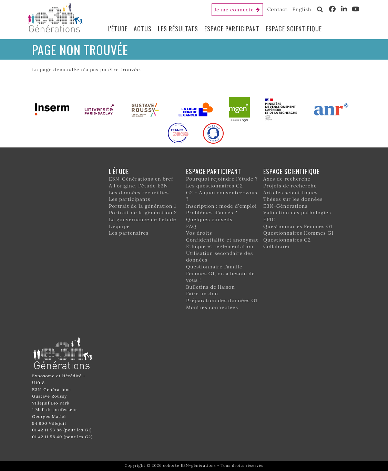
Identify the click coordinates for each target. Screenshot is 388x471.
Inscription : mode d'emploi (221, 206)
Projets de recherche (290, 186)
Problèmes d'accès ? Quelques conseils (211, 216)
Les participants (129, 199)
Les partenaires (129, 233)
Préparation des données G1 (221, 300)
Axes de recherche (286, 179)
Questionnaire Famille (214, 267)
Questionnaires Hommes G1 (298, 233)
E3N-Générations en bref (141, 179)
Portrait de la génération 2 (143, 212)
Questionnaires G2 (287, 240)
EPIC (269, 219)
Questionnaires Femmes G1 (298, 226)
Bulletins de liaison (210, 287)
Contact (277, 9)
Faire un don (202, 293)
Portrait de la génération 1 (142, 206)
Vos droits (199, 233)
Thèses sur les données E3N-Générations (293, 202)
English (301, 9)
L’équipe (119, 226)
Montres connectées (212, 307)
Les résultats (178, 28)
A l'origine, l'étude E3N (138, 186)
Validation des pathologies (297, 212)
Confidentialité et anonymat (222, 240)
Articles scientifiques (290, 193)
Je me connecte (234, 10)
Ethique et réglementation (220, 246)
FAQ (191, 226)
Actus (143, 28)
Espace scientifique (294, 28)
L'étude (117, 28)
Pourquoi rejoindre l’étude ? (222, 179)
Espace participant (231, 28)
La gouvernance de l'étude (142, 219)
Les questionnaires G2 (214, 186)
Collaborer (276, 246)
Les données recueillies (139, 193)
